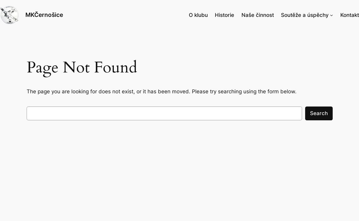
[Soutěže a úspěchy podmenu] (331, 15)
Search (319, 113)
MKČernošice (44, 14)
